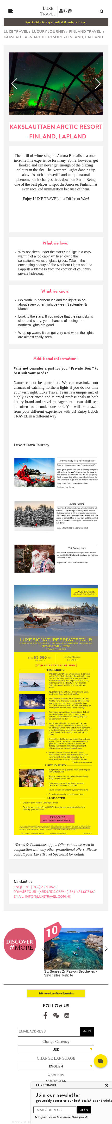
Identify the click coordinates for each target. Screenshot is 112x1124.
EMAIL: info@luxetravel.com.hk (42, 896)
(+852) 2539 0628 (43, 886)
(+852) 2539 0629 (51, 891)
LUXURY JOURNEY (48, 31)
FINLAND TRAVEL (85, 31)
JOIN (87, 1031)
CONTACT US (56, 1080)
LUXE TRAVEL (16, 31)
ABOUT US (56, 1075)
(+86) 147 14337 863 (81, 891)
